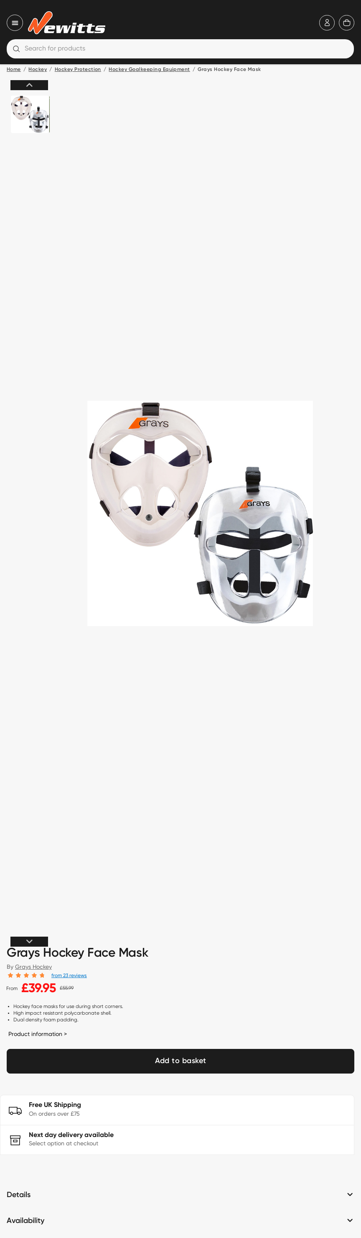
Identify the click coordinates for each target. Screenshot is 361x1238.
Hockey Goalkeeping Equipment (149, 69)
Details (19, 1195)
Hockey (37, 69)
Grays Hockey (33, 966)
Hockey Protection (78, 69)
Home (14, 69)
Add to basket (180, 1061)
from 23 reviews (69, 975)
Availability (25, 1221)
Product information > (37, 1034)
